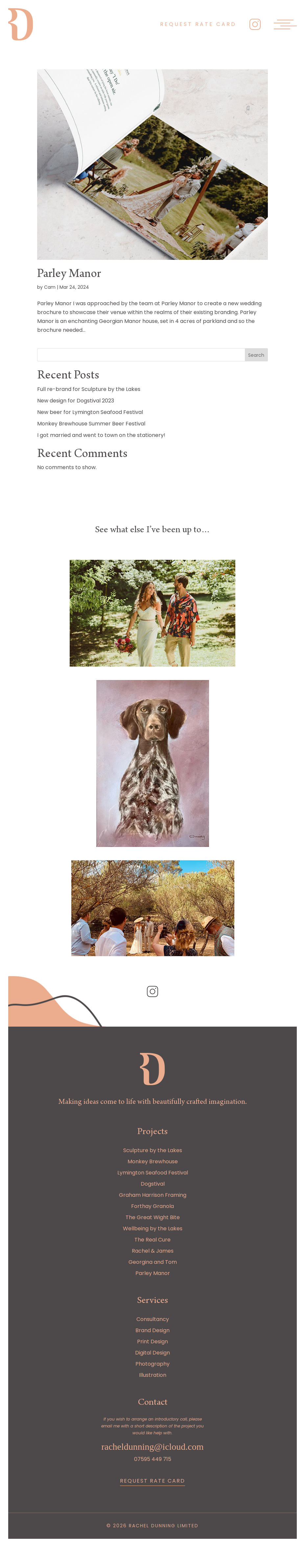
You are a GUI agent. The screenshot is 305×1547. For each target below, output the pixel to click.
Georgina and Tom (153, 1262)
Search (256, 355)
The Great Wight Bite (153, 1217)
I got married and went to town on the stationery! (101, 435)
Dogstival (153, 1184)
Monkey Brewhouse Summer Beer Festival (91, 423)
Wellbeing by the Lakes (152, 1228)
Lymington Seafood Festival (152, 1172)
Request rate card (198, 24)
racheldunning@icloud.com (152, 1447)
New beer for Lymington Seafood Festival (90, 412)
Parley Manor (69, 274)
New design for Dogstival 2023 (75, 400)
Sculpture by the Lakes (152, 1150)
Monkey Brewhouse (153, 1161)
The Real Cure (152, 1239)
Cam (50, 287)
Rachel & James (153, 1251)
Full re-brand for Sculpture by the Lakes (88, 389)
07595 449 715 (152, 1459)
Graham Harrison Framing (152, 1195)
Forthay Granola (152, 1206)
